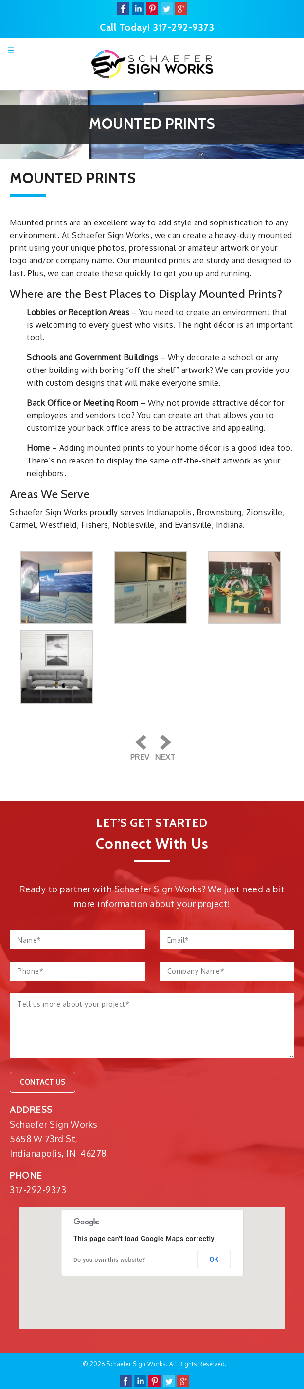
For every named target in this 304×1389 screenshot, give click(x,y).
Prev (140, 757)
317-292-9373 (183, 27)
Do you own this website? (109, 1260)
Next (165, 757)
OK (214, 1259)
